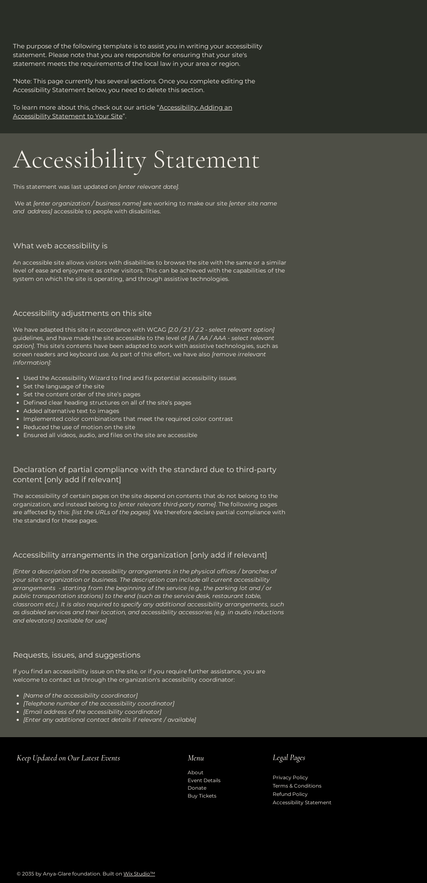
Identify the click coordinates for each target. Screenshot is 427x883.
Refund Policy (290, 794)
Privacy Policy (290, 777)
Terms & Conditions (297, 786)
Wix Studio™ (139, 873)
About (195, 772)
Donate (197, 788)
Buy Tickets (202, 796)
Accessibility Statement (302, 802)
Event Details (204, 780)
